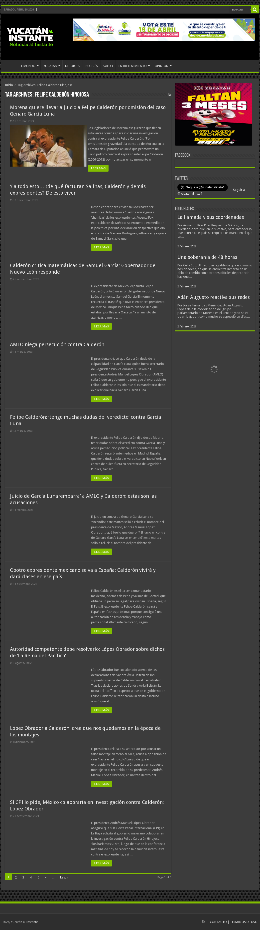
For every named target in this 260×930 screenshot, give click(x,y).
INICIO (10, 65)
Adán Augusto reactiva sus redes (213, 297)
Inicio (9, 85)
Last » (64, 877)
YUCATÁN (50, 66)
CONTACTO (218, 922)
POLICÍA (92, 66)
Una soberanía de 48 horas (207, 257)
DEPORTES (72, 66)
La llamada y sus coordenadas (210, 217)
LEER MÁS (101, 168)
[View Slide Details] (213, 115)
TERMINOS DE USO (244, 922)
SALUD (108, 66)
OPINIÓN (161, 66)
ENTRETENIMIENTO (133, 66)
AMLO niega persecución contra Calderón (57, 344)
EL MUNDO (27, 66)
